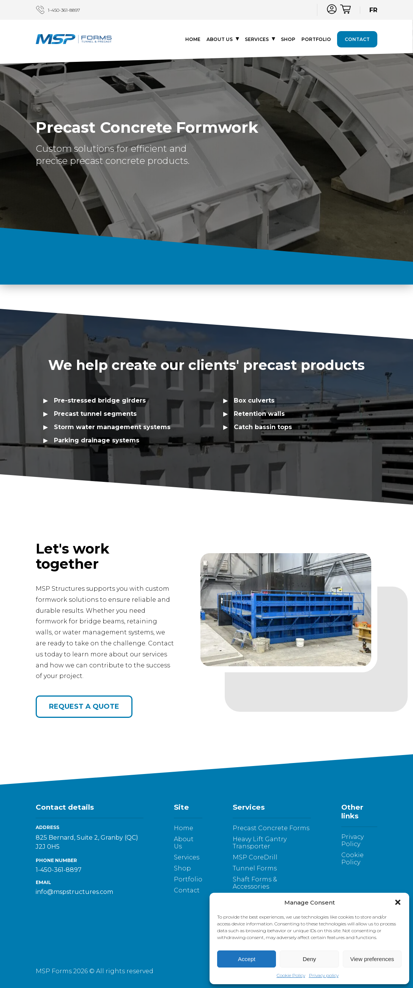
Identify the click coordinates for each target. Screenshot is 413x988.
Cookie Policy (291, 975)
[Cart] (345, 10)
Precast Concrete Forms (271, 828)
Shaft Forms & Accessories (255, 883)
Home (192, 40)
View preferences (372, 959)
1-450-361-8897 (58, 9)
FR (373, 10)
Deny (309, 959)
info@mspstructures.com (74, 891)
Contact (357, 40)
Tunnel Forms (255, 868)
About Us (219, 40)
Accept (246, 959)
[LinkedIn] (302, 9)
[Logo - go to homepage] (74, 40)
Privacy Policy (352, 840)
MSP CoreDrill (255, 857)
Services (257, 40)
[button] (398, 902)
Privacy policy (324, 975)
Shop (288, 40)
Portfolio (316, 40)
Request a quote (84, 706)
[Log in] (331, 9)
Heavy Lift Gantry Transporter (260, 842)
